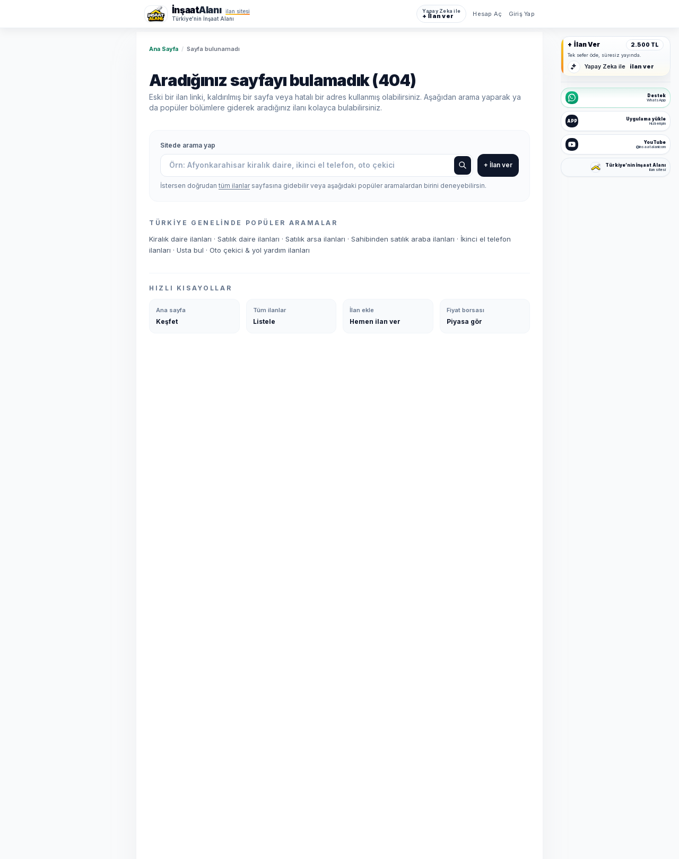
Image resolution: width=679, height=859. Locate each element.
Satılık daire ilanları (249, 239)
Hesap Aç (487, 14)
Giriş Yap (522, 14)
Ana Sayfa (163, 49)
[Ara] (462, 165)
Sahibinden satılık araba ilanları (404, 239)
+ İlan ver (498, 165)
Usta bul (191, 250)
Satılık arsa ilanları (316, 239)
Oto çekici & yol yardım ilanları (260, 250)
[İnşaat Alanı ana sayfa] (197, 13)
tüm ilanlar (234, 186)
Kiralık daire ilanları (181, 239)
